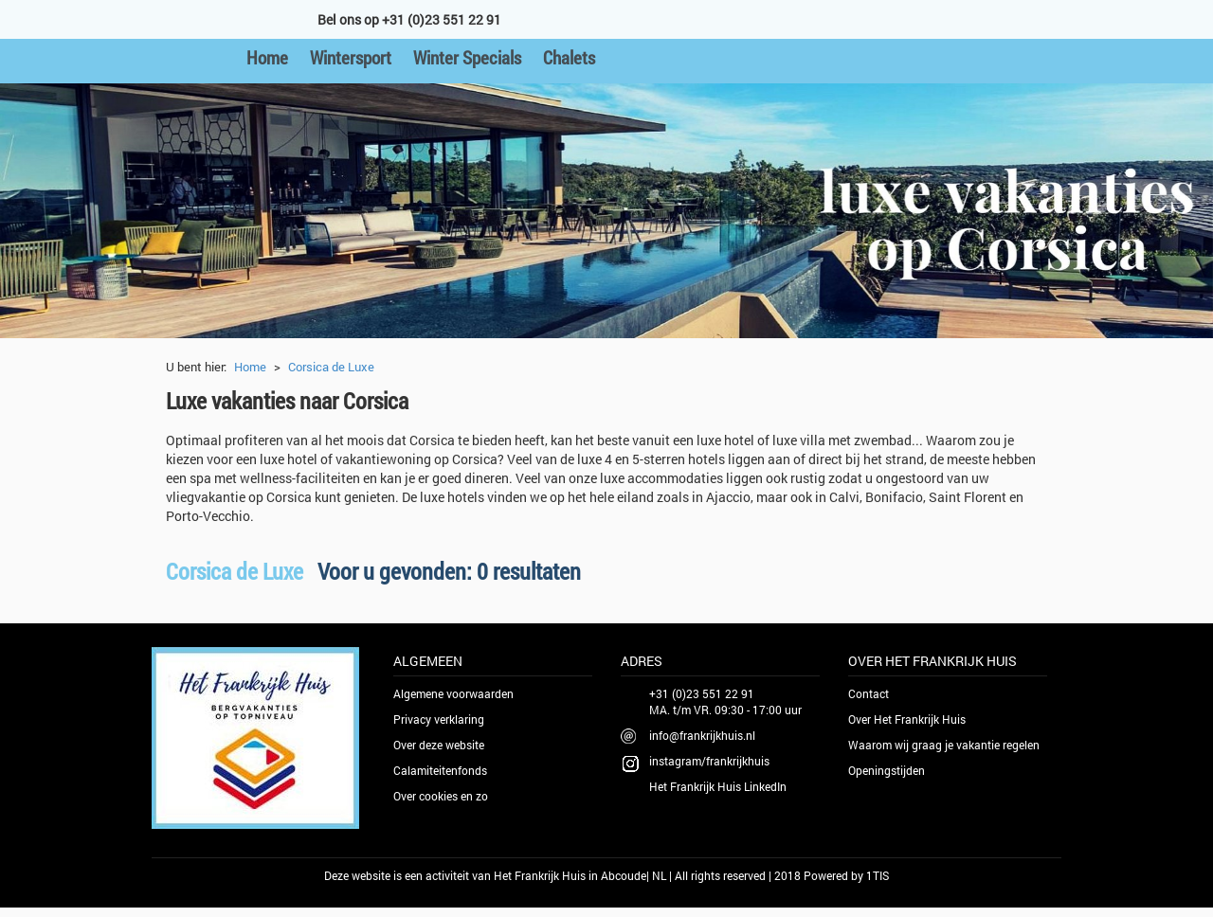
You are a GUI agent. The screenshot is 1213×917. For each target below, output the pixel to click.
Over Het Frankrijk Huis (907, 719)
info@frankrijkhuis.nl (702, 735)
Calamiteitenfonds (440, 770)
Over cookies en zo (440, 795)
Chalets (569, 57)
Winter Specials (467, 57)
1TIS (877, 875)
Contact (868, 693)
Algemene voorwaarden (453, 693)
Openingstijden (886, 770)
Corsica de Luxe (331, 366)
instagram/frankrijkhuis (709, 760)
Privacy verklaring (438, 719)
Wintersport (350, 57)
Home (267, 57)
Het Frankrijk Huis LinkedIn (718, 786)
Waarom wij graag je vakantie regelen (944, 744)
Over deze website (438, 744)
